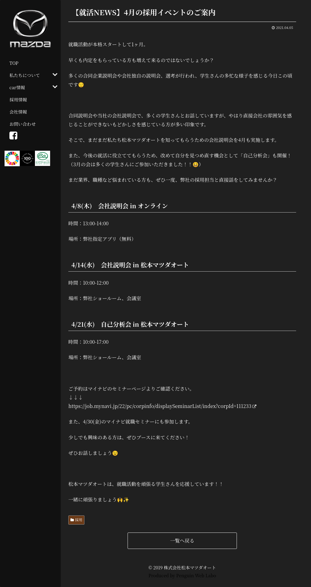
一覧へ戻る (182, 540)
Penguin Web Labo (196, 575)
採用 (78, 519)
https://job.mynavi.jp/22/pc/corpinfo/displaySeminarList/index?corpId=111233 (162, 405)
